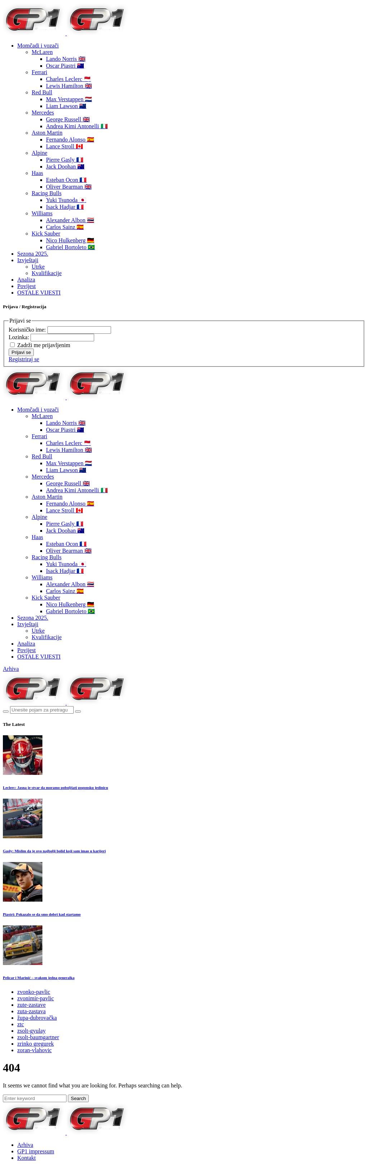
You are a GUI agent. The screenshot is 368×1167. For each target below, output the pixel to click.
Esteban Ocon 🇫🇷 (66, 180)
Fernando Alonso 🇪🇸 (70, 139)
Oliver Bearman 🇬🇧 (69, 187)
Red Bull (42, 92)
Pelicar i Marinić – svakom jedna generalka (38, 977)
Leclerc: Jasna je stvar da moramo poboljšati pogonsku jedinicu (55, 787)
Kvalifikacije (47, 273)
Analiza (26, 280)
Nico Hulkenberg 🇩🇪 (70, 240)
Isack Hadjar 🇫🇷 (65, 207)
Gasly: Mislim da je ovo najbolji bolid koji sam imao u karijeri (54, 851)
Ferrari (39, 72)
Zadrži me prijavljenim (43, 345)
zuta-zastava (31, 1011)
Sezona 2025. (32, 254)
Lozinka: (20, 337)
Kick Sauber (46, 233)
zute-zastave (31, 1005)
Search (78, 1098)
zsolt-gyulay (31, 1031)
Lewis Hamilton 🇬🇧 (69, 86)
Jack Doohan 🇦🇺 (65, 166)
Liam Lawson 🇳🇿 (66, 106)
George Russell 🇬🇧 (68, 119)
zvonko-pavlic (33, 992)
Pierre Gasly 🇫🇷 (64, 160)
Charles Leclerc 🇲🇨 (68, 79)
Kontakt (26, 1158)
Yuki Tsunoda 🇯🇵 (66, 200)
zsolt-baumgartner (38, 1037)
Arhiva (11, 669)
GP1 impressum (35, 1151)
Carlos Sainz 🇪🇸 (65, 227)
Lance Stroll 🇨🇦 (64, 146)
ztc (20, 1024)
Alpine (39, 153)
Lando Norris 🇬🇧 (66, 59)
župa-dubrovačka (37, 1018)
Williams (42, 213)
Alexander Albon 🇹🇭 (70, 220)
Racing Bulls (46, 193)
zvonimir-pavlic (35, 998)
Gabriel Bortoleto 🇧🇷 (70, 247)
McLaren (42, 52)
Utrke (38, 267)
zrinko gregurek (35, 1044)
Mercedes (43, 112)
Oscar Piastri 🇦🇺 (65, 66)
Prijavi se (21, 352)
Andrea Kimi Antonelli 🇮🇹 (77, 126)
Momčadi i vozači (38, 45)
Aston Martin (47, 133)
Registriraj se (24, 359)
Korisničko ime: (28, 330)
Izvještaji (27, 260)
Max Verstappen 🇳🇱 (69, 99)
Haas (37, 173)
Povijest (26, 286)
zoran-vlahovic (34, 1050)
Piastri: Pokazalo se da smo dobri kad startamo (41, 914)
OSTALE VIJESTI (39, 292)
